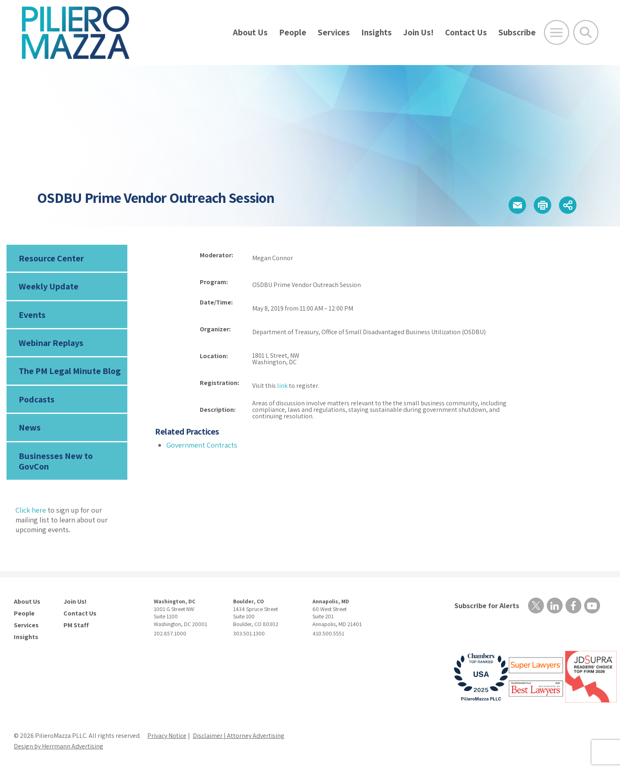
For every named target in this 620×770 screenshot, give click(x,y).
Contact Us (466, 32)
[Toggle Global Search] (585, 32)
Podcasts (37, 399)
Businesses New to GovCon (56, 461)
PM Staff (76, 625)
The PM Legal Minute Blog (70, 370)
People (292, 32)
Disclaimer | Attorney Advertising (238, 735)
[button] (517, 205)
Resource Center (51, 258)
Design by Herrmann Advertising (58, 746)
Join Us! (418, 32)
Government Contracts (201, 445)
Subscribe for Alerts (486, 605)
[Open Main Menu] (556, 32)
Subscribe (517, 32)
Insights (376, 32)
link (282, 385)
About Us (250, 32)
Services (334, 32)
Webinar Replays (51, 342)
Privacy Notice (166, 735)
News (30, 427)
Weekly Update (49, 286)
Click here (30, 510)
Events (32, 314)
